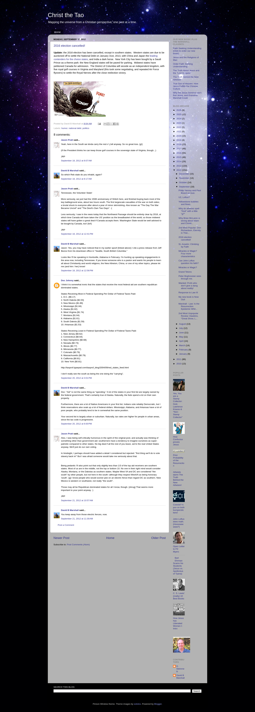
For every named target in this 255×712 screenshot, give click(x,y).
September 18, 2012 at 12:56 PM (77, 270)
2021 (179, 131)
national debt (75, 128)
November (184, 178)
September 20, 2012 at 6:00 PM (76, 424)
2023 (179, 123)
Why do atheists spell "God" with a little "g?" (189, 211)
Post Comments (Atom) (78, 544)
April (181, 341)
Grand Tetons (185, 272)
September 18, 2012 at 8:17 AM (76, 179)
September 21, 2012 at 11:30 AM (77, 518)
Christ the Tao (66, 15)
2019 (179, 140)
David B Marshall (70, 170)
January (183, 354)
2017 (179, 148)
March (182, 345)
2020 (179, 136)
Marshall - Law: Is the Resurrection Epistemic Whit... (189, 306)
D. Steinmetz (180, 669)
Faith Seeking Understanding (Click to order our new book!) (187, 51)
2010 (179, 363)
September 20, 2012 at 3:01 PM (76, 378)
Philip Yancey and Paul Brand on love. (190, 191)
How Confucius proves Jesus (178, 441)
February (183, 349)
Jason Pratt (67, 140)
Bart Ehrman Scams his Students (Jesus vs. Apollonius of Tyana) (178, 566)
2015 (179, 157)
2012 (179, 170)
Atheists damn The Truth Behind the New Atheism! (178, 478)
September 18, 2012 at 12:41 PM (77, 234)
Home (57, 32)
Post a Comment (66, 525)
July (181, 328)
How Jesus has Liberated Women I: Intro (178, 623)
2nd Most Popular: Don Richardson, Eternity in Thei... (190, 230)
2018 (179, 144)
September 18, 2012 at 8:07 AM (76, 160)
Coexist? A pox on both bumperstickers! (179, 508)
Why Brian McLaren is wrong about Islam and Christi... (189, 221)
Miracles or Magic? (188, 267)
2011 (179, 359)
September (184, 186)
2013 (179, 166)
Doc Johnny (67, 280)
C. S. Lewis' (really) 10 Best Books (179, 596)
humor (64, 128)
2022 (179, 127)
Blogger (158, 704)
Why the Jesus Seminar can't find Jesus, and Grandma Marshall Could (187, 95)
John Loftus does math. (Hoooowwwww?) (178, 523)
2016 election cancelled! (69, 45)
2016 (179, 153)
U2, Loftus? (184, 197)
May (181, 337)
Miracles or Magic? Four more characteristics (188, 253)
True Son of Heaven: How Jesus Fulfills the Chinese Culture (185, 86)
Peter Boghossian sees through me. (190, 277)
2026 (179, 110)
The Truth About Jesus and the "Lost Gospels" (186, 71)
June (181, 332)
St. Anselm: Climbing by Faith (189, 245)
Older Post (158, 538)
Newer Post (61, 538)
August (183, 324)
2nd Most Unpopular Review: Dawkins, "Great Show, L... (188, 316)
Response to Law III (188, 292)
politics (85, 128)
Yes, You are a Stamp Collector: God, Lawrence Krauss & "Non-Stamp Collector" (178, 405)
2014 (179, 161)
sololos (137, 704)
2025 (179, 114)
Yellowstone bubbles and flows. (189, 202)
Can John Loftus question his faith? (189, 261)
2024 (179, 118)
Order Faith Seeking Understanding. (183, 65)
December (184, 174)
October (183, 182)
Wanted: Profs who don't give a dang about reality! (188, 285)
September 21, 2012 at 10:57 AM (77, 500)
